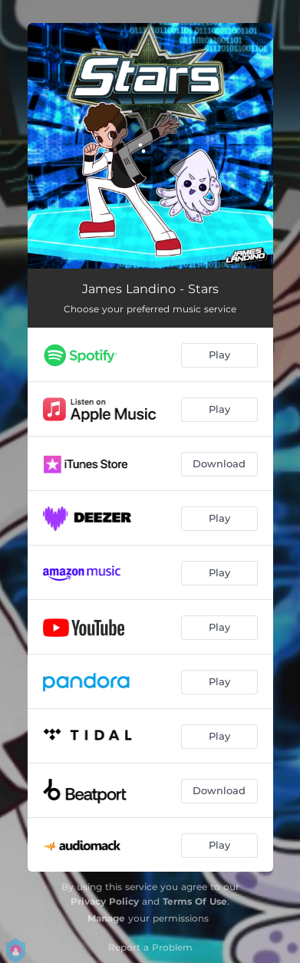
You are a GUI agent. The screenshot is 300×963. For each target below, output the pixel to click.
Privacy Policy (105, 901)
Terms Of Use (195, 901)
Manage (106, 918)
